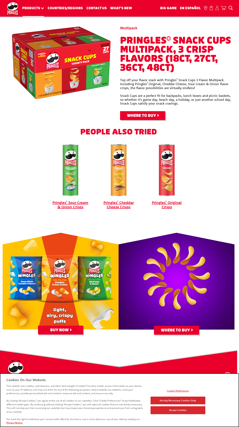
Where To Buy (141, 115)
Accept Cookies (178, 410)
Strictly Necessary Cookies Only (178, 400)
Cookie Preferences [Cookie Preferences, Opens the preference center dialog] (178, 391)
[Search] (231, 8)
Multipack (128, 28)
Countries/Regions (65, 8)
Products (31, 8)
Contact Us (96, 8)
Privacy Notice (14, 423)
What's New (121, 8)
